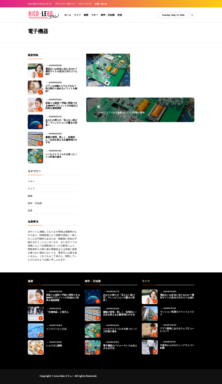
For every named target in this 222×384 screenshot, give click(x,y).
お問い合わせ (101, 3)
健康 (86, 14)
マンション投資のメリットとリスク (177, 313)
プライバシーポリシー (65, 3)
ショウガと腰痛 (54, 345)
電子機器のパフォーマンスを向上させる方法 (120, 347)
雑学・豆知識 (107, 14)
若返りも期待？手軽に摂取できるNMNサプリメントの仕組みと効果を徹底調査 (61, 105)
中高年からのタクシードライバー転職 (177, 347)
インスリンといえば (56, 328)
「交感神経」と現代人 (57, 312)
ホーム (67, 14)
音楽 (119, 14)
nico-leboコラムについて (39, 3)
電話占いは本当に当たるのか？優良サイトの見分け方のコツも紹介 (61, 71)
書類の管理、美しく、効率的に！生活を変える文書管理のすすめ (61, 139)
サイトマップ (85, 3)
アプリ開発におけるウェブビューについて (177, 330)
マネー (94, 14)
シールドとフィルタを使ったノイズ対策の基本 (61, 156)
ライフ (77, 14)
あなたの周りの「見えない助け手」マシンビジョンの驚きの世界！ (61, 122)
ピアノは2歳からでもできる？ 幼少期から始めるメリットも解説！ (61, 88)
